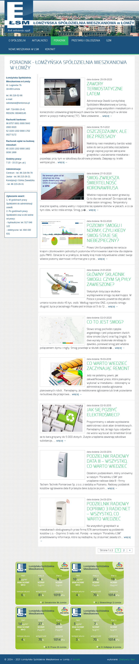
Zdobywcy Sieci (127, 659)
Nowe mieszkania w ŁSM (24, 49)
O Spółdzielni (17, 40)
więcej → (107, 116)
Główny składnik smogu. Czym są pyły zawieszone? (109, 279)
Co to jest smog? (105, 322)
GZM (108, 40)
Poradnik (59, 40)
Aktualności (40, 40)
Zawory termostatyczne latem (105, 89)
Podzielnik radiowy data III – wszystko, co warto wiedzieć (108, 461)
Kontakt (50, 49)
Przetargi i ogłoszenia (86, 40)
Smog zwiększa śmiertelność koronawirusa (103, 183)
